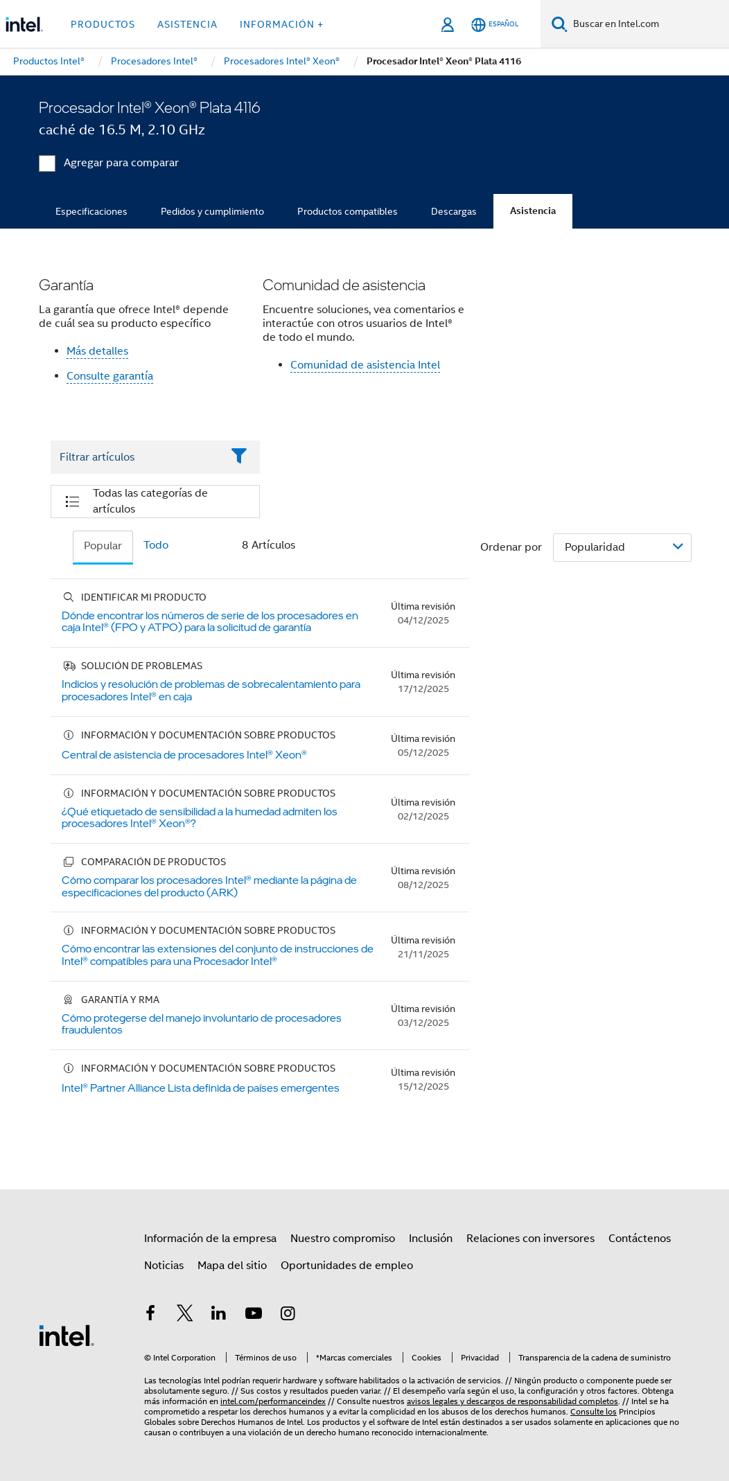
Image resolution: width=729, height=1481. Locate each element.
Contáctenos (639, 1238)
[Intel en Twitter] (185, 1315)
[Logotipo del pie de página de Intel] (66, 1335)
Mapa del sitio (232, 1265)
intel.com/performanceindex (273, 1401)
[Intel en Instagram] (287, 1315)
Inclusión (431, 1238)
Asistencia (533, 211)
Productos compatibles (347, 211)
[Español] (495, 24)
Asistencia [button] (187, 24)
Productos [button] (103, 24)
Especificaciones (91, 211)
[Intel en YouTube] (253, 1315)
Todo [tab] (155, 545)
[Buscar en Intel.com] (648, 24)
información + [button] (282, 24)
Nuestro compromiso (342, 1238)
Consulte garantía (110, 376)
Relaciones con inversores (530, 1238)
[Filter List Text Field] (136, 457)
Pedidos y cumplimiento (212, 211)
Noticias (164, 1265)
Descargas (454, 211)
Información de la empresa (210, 1238)
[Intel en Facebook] (150, 1315)
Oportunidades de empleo (347, 1265)
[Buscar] (560, 24)
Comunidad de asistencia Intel (365, 365)
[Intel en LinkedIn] (219, 1315)
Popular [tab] (103, 546)
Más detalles (97, 351)
